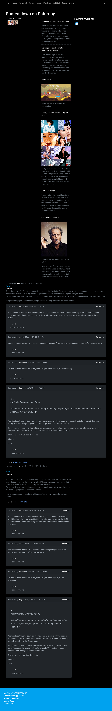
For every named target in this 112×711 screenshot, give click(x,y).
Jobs (15, 3)
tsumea (9, 289)
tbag (20, 306)
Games (64, 3)
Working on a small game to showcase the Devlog (52, 49)
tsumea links (8, 704)
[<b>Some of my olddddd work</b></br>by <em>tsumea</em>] (15, 23)
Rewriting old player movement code (55, 21)
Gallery (31, 3)
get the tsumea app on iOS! (13, 696)
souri (18, 283)
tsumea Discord (9, 701)
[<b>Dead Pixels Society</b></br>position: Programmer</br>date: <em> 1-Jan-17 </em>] (76, 23)
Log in (103, 3)
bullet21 (22, 363)
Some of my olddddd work (51, 217)
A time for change (48, 191)
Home (9, 3)
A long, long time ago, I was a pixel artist (54, 114)
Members (47, 3)
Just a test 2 (46, 79)
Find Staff (56, 3)
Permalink (100, 306)
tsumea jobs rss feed (11, 698)
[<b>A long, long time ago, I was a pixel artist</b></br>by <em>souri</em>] (10, 23)
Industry (39, 3)
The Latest (23, 3)
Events (71, 3)
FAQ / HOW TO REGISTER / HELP (16, 693)
